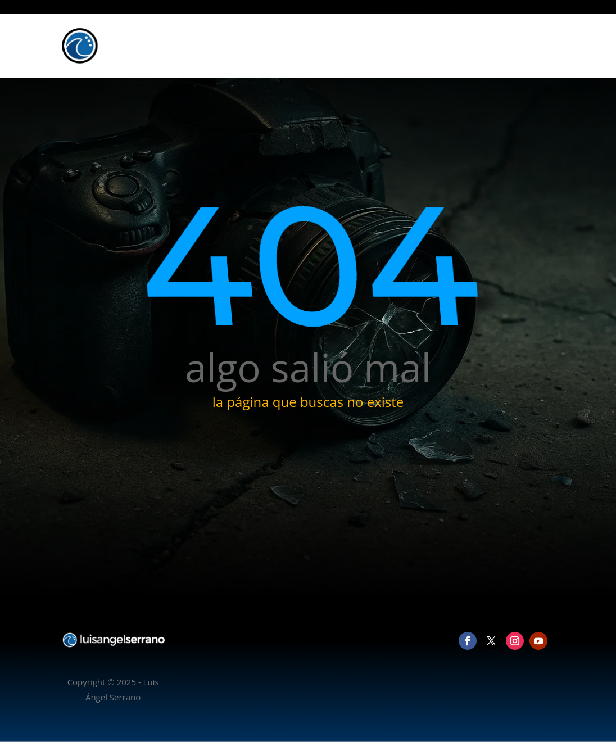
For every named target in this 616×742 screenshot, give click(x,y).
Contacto (530, 45)
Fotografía (417, 45)
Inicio (373, 45)
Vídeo (459, 45)
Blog (492, 45)
